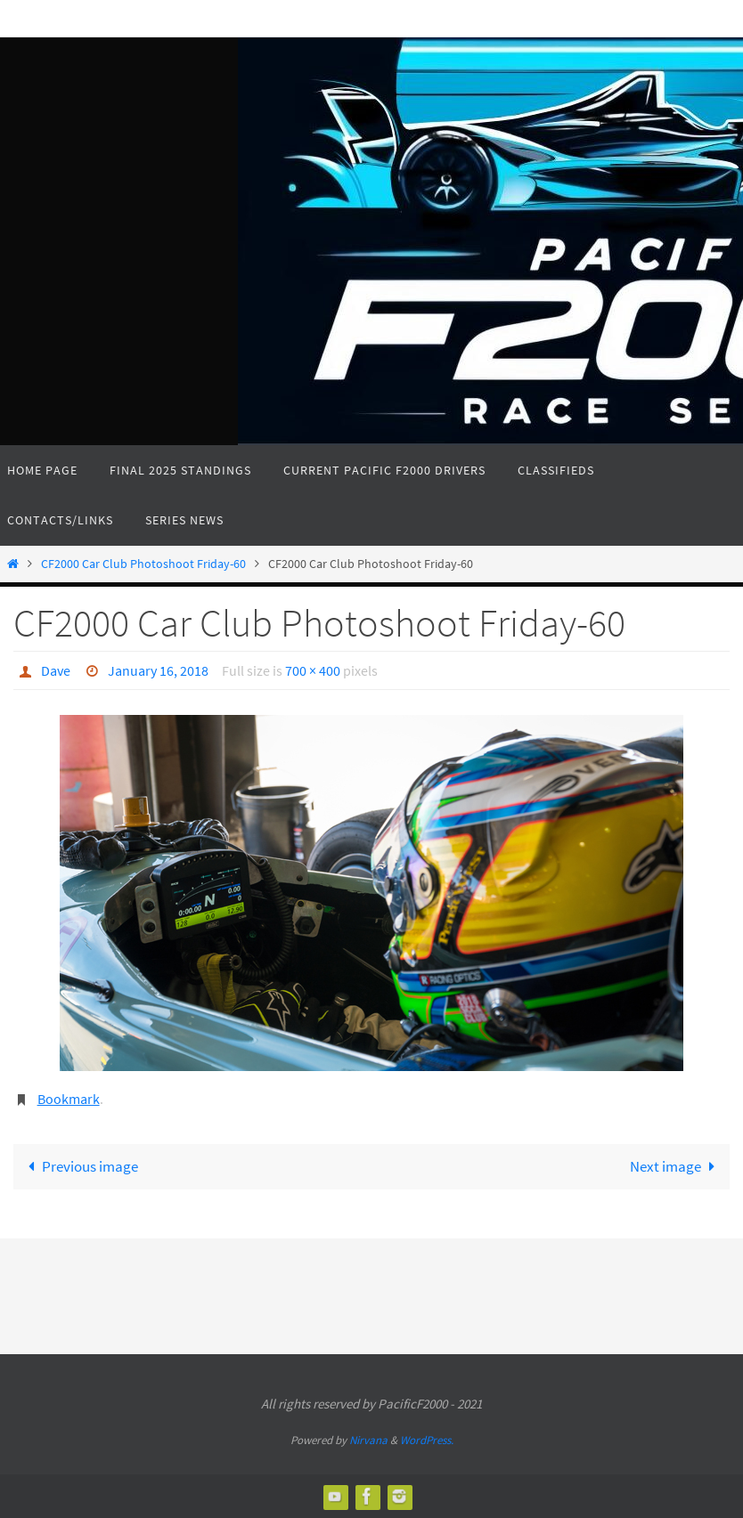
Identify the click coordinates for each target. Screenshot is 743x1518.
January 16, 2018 (158, 670)
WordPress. (426, 1440)
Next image (676, 1166)
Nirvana (368, 1440)
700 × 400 (312, 670)
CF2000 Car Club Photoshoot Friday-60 (143, 564)
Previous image (79, 1166)
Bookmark (68, 1099)
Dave (55, 670)
